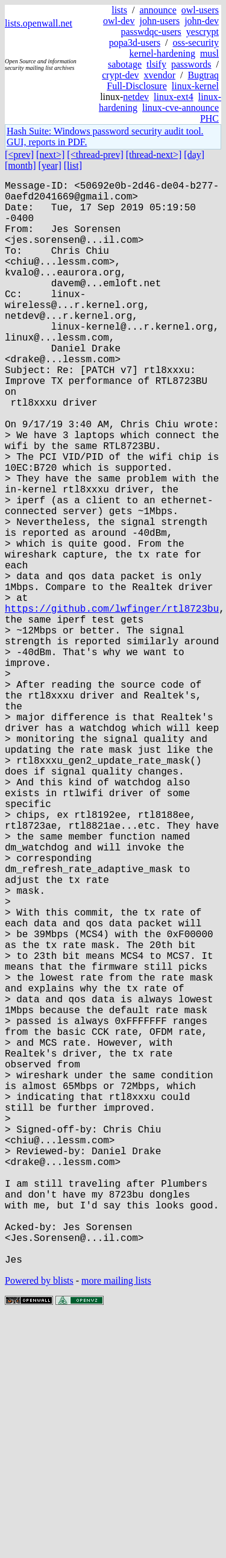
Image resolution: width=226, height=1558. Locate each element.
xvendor (159, 75)
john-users (159, 21)
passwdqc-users (151, 32)
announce (157, 10)
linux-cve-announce (180, 107)
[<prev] (19, 154)
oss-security (196, 42)
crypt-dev (120, 75)
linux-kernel (195, 86)
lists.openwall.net (38, 23)
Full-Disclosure (137, 86)
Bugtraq (203, 75)
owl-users (200, 10)
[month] (20, 165)
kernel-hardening (162, 53)
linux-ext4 (173, 97)
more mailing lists (116, 1521)
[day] (194, 154)
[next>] (50, 154)
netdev (136, 97)
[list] (73, 165)
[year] (50, 165)
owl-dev (118, 21)
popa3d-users (134, 42)
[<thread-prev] (95, 154)
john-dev (201, 21)
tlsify (156, 64)
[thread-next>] (154, 154)
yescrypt (202, 32)
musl (209, 53)
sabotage (125, 64)
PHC (209, 118)
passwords (191, 64)
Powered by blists (39, 1521)
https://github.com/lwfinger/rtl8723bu (112, 704)
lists (119, 10)
